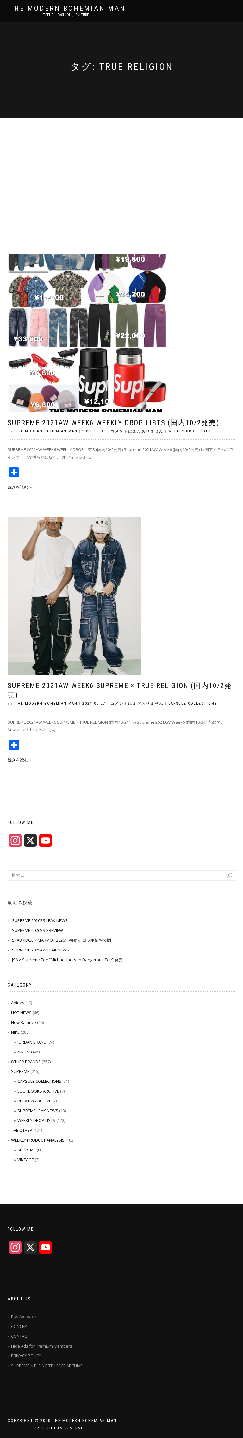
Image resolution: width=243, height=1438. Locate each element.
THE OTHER (21, 1130)
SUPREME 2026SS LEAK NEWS (40, 920)
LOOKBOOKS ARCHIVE (38, 1091)
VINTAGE (25, 1159)
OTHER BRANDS (26, 1061)
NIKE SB (24, 1052)
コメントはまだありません (137, 431)
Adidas (17, 1003)
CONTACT (20, 1336)
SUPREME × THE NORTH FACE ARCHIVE (47, 1365)
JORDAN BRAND (32, 1042)
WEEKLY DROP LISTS (189, 431)
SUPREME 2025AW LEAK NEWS (40, 950)
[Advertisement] (121, 165)
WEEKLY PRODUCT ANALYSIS (38, 1140)
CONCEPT (20, 1326)
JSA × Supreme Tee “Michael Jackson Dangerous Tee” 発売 (67, 960)
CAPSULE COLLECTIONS (192, 703)
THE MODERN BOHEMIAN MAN (67, 8)
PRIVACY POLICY (26, 1356)
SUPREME (20, 1071)
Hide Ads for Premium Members (41, 1346)
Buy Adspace (23, 1316)
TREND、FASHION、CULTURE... (67, 15)
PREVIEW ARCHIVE (34, 1101)
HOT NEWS (21, 1012)
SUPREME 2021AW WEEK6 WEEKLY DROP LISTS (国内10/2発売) (113, 423)
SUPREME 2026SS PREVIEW (37, 930)
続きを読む (18, 487)
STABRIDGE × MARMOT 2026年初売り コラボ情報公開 (61, 940)
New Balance (23, 1022)
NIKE (15, 1032)
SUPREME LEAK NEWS (37, 1110)
